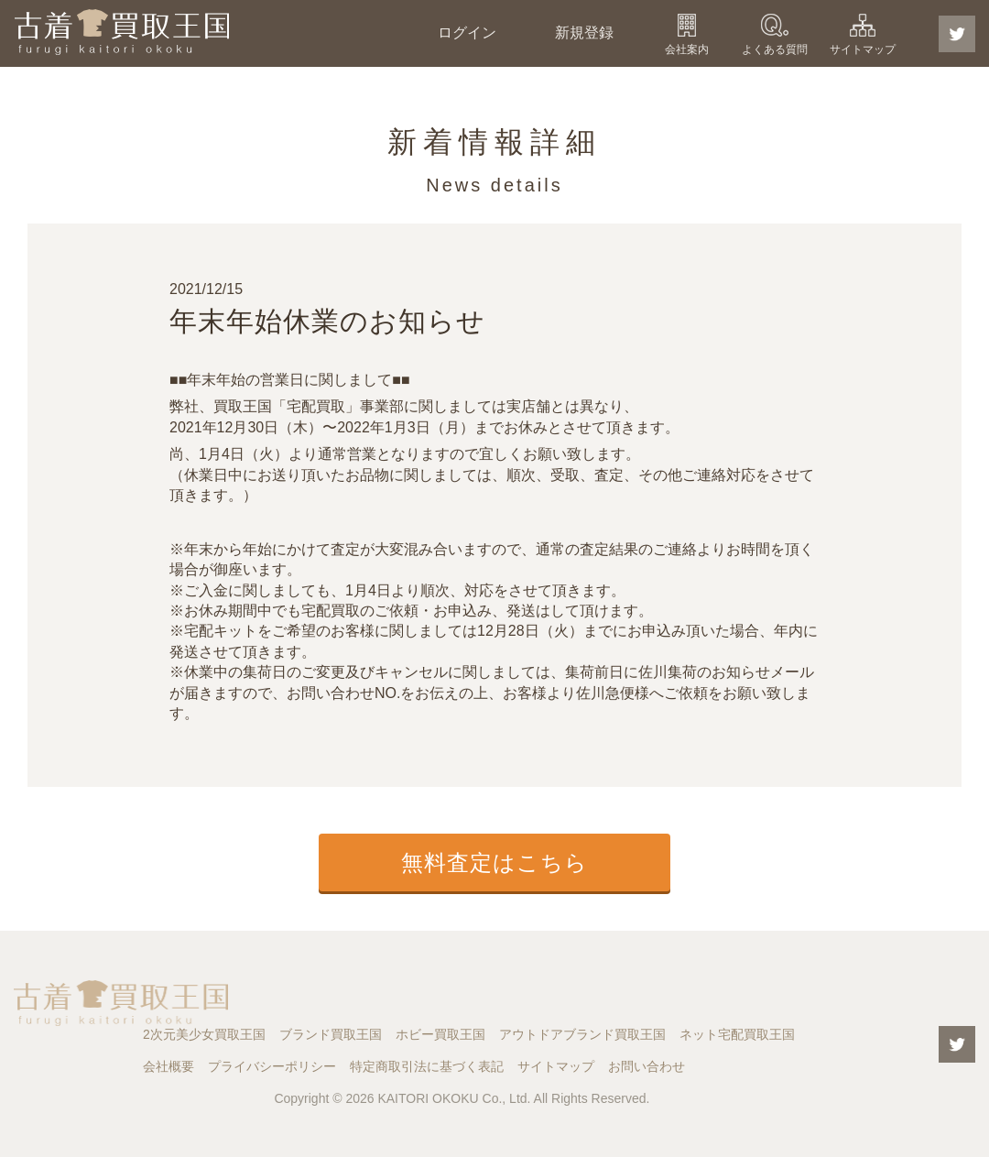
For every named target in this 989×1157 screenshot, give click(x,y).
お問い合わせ (646, 1066)
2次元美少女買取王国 (204, 1034)
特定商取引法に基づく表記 (427, 1066)
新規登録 (584, 32)
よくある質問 (775, 49)
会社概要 (168, 1066)
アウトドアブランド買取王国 (582, 1034)
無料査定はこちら (494, 862)
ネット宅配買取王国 (737, 1034)
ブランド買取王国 (330, 1034)
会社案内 (687, 49)
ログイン (467, 32)
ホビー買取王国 (440, 1034)
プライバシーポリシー (272, 1066)
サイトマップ (863, 49)
